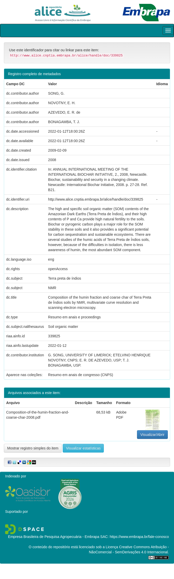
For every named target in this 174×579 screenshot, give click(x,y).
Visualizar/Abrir (152, 435)
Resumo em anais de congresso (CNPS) (80, 375)
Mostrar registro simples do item (32, 448)
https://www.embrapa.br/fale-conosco (139, 537)
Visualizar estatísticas (83, 448)
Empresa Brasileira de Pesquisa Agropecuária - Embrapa (53, 537)
